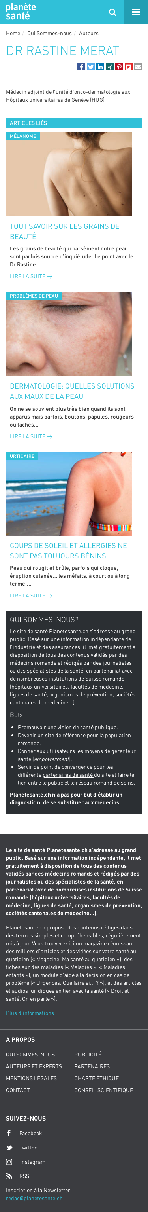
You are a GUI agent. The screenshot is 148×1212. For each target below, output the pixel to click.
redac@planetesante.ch (34, 1198)
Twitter (21, 1147)
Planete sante (19, 12)
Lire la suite (31, 276)
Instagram (25, 1161)
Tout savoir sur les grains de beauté (65, 231)
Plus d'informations (30, 1012)
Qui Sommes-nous (49, 33)
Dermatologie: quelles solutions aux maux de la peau (72, 390)
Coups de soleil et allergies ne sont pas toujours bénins (68, 550)
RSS (17, 1176)
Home (13, 33)
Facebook (24, 1133)
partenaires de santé (68, 774)
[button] (81, 66)
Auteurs (89, 33)
